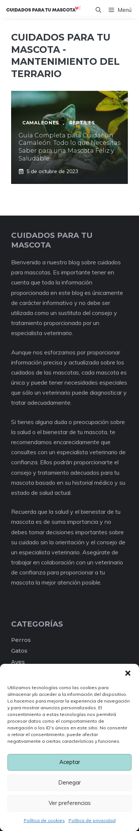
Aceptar (69, 761)
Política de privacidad (92, 820)
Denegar (69, 782)
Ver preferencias (70, 802)
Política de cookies (44, 820)
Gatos (19, 650)
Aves (18, 661)
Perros (21, 639)
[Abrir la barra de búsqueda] (98, 10)
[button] (128, 673)
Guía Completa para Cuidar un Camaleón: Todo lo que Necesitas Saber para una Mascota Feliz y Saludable (69, 147)
